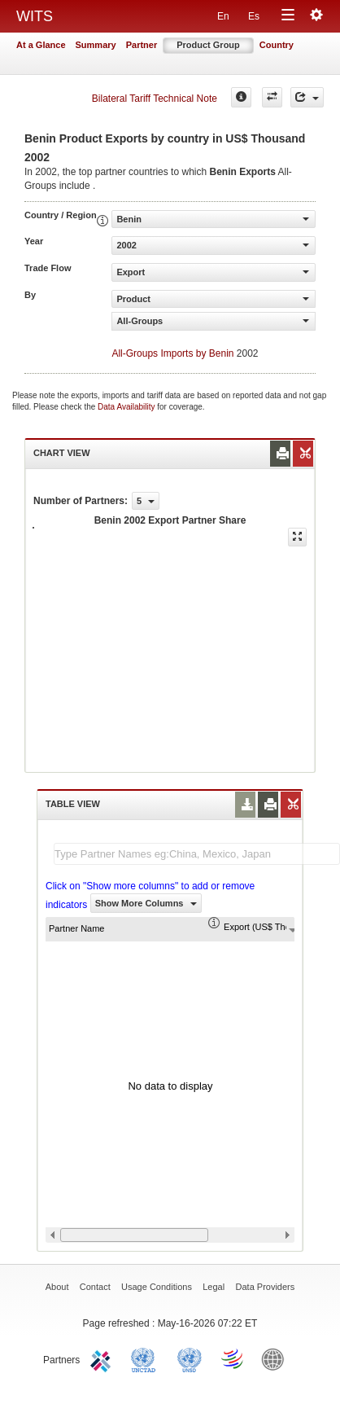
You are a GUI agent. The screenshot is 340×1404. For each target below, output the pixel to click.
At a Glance (41, 45)
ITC (103, 1358)
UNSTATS (189, 1358)
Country (276, 45)
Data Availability (127, 406)
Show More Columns (146, 903)
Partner (142, 45)
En (223, 16)
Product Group (208, 45)
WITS (34, 16)
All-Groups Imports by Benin (172, 353)
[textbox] (197, 854)
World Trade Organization (233, 1358)
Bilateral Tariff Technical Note (154, 98)
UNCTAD (146, 1358)
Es (253, 16)
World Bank (276, 1358)
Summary (96, 45)
